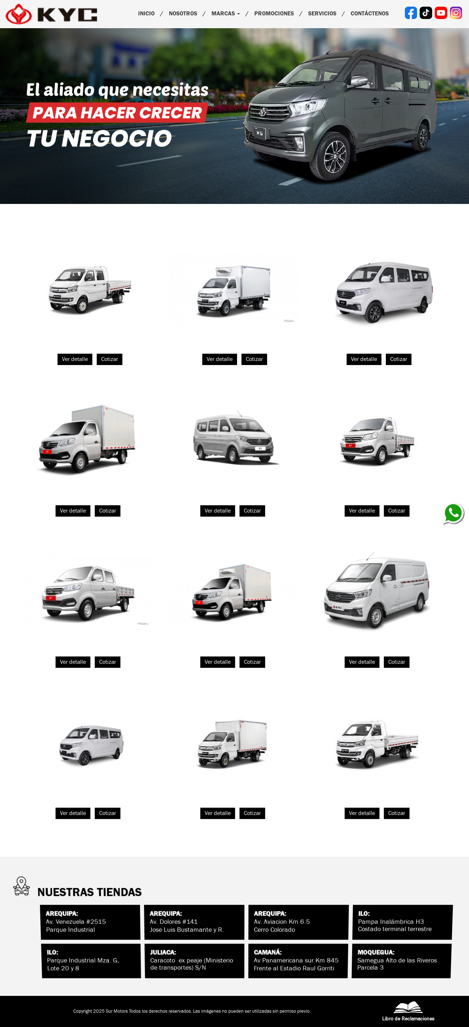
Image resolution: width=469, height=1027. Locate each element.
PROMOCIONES (274, 13)
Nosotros (183, 13)
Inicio (146, 13)
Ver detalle (75, 359)
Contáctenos (370, 13)
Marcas (225, 13)
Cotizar (109, 359)
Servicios (322, 13)
